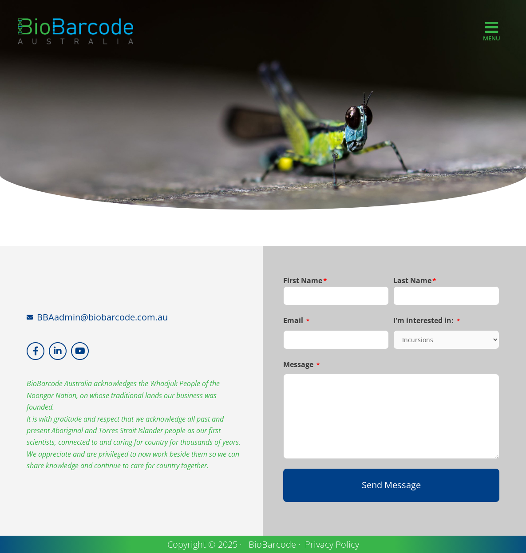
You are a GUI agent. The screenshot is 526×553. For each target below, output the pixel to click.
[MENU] (491, 27)
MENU (491, 39)
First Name (305, 280)
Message (301, 364)
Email (296, 321)
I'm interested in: (426, 321)
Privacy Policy (332, 544)
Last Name (414, 280)
